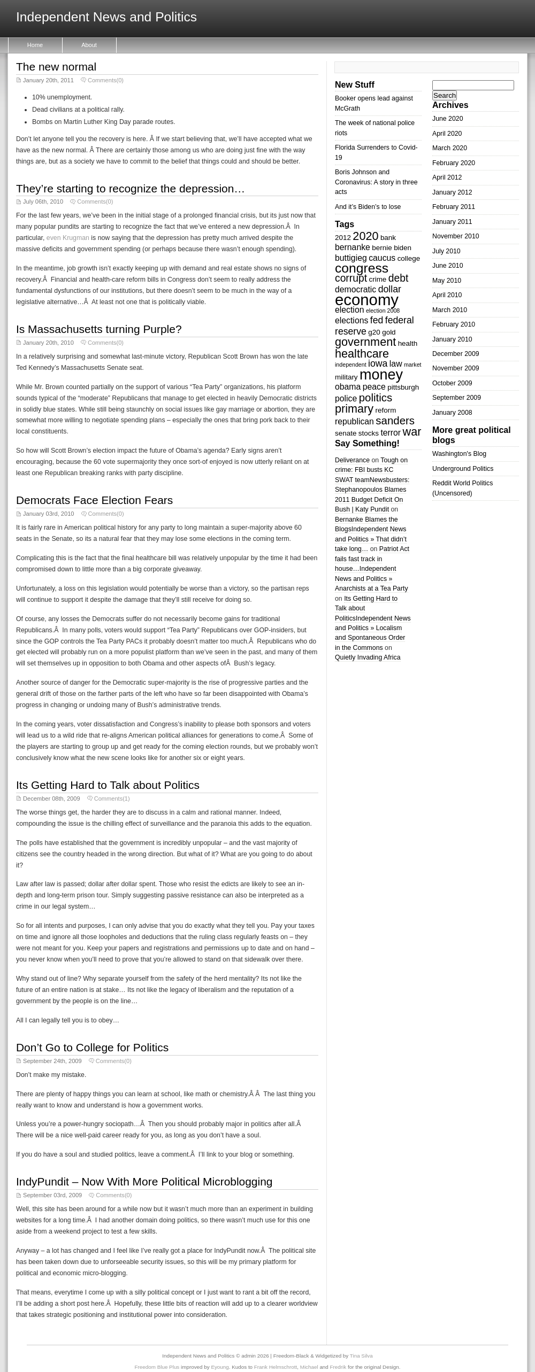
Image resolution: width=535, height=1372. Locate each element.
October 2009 (452, 383)
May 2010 (446, 280)
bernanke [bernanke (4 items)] (352, 247)
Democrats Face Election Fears (94, 500)
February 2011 (453, 207)
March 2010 (449, 310)
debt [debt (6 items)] (398, 278)
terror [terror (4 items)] (390, 432)
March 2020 (449, 148)
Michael (309, 1367)
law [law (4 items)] (395, 363)
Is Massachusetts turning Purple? (99, 329)
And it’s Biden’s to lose (368, 207)
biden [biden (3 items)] (402, 248)
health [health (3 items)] (408, 343)
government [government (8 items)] (365, 341)
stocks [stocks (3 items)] (368, 433)
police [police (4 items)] (346, 398)
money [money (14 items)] (381, 375)
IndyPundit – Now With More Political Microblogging (144, 1181)
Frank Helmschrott (275, 1367)
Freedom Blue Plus (157, 1367)
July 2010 (446, 251)
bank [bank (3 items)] (388, 238)
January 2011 (452, 222)
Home (35, 45)
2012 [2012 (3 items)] (343, 238)
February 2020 (453, 163)
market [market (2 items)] (413, 364)
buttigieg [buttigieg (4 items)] (351, 257)
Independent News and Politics (106, 17)
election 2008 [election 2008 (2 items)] (383, 310)
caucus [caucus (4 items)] (382, 257)
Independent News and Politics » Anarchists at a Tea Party (371, 578)
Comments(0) (106, 80)
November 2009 (455, 368)
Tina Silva (361, 1356)
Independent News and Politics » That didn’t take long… (371, 539)
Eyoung (219, 1367)
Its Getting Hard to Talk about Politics (108, 785)
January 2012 (452, 192)
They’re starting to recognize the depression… (130, 188)
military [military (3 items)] (346, 377)
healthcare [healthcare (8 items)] (362, 353)
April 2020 (447, 133)
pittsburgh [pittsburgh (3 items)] (403, 387)
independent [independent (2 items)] (350, 364)
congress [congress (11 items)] (361, 268)
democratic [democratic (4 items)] (355, 289)
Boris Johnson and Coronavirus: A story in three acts (376, 182)
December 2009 (455, 354)
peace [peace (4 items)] (374, 386)
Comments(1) (112, 798)
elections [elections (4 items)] (351, 320)
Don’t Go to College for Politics (92, 1047)
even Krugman (68, 238)
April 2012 (447, 177)
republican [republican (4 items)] (354, 421)
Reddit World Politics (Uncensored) (462, 488)
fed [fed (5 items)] (377, 320)
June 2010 (447, 265)
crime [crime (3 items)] (377, 279)
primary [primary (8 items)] (354, 408)
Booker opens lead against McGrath (374, 103)
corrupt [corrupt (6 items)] (351, 278)
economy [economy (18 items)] (367, 299)
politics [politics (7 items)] (376, 397)
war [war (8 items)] (412, 431)
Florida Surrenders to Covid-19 (376, 152)
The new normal (56, 66)
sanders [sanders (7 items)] (395, 420)
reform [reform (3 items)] (386, 410)
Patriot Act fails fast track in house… (372, 558)
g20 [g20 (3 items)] (374, 332)
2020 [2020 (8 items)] (365, 236)
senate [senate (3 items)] (345, 433)
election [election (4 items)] (349, 309)
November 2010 (455, 236)
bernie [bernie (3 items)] (382, 248)
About (89, 45)
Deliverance (352, 460)
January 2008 (452, 412)
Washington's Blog (459, 454)
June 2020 (447, 118)
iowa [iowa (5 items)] (377, 363)
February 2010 (453, 324)
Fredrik (338, 1367)
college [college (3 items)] (409, 258)
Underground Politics (462, 468)
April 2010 (447, 295)
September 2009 (456, 397)
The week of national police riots (375, 127)
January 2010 (452, 339)
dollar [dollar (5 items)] (389, 289)
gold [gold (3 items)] (388, 332)
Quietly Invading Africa (368, 657)
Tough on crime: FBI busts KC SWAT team (371, 470)
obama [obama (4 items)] (348, 386)
